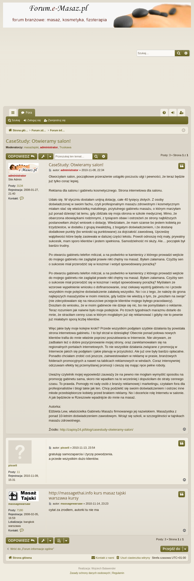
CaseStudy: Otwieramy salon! (38, 141)
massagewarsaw (19, 503)
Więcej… (14, 113)
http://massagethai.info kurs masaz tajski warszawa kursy (87, 495)
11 (18, 471)
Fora (29, 112)
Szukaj (16, 120)
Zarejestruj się (56, 120)
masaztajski (31, 147)
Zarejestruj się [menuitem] (182, 113)
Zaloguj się (34, 120)
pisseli (12, 465)
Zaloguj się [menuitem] (174, 113)
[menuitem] (164, 112)
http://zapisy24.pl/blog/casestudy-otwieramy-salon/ (96, 429)
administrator (49, 147)
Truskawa (65, 147)
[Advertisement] (97, 68)
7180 (20, 510)
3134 (20, 185)
